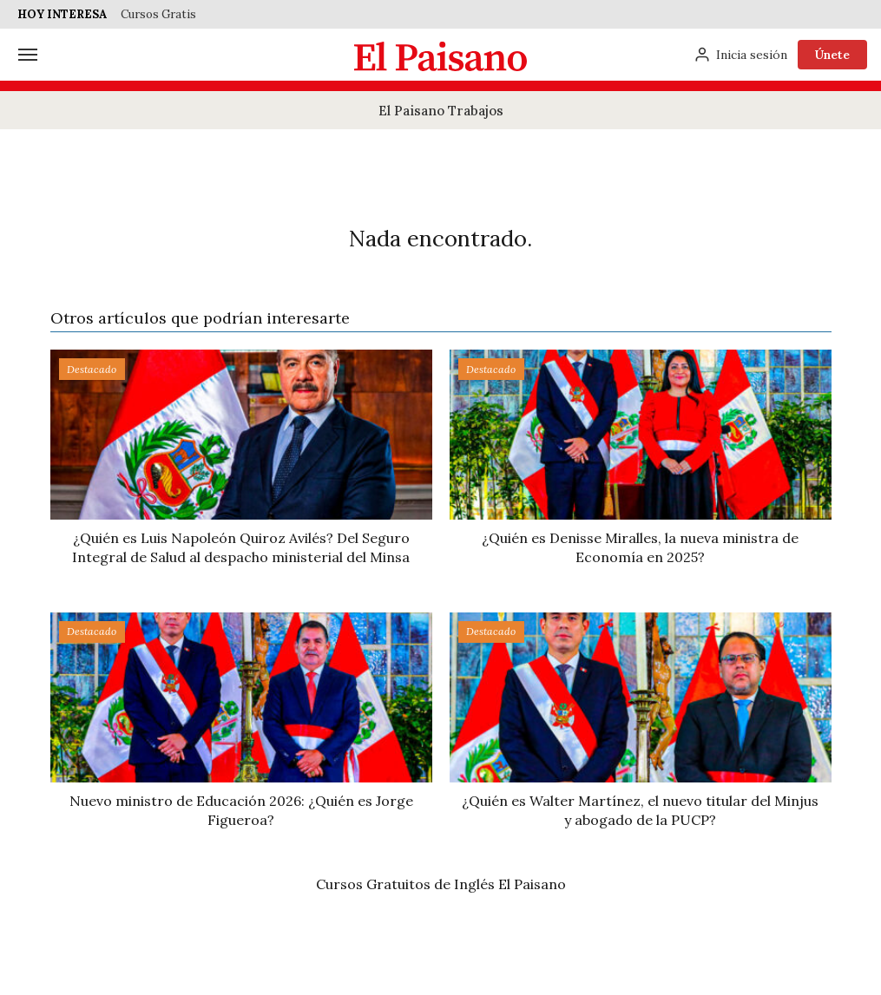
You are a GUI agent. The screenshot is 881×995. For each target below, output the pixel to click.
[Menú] (28, 54)
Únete (832, 54)
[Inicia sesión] (740, 54)
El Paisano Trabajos (440, 110)
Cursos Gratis (158, 14)
